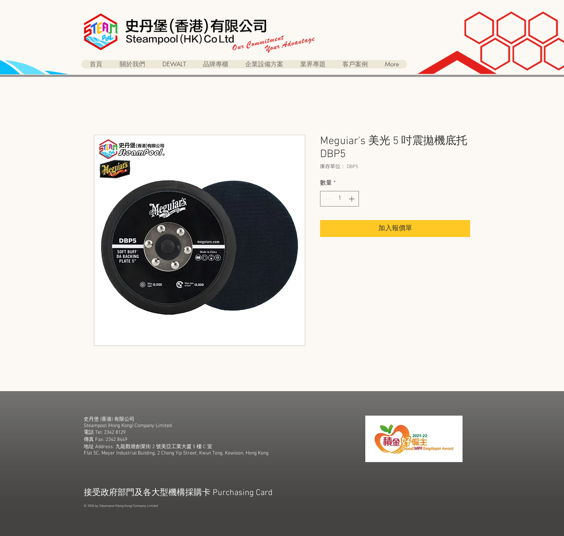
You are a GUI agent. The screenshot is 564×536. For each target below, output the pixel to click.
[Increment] (352, 198)
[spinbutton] (339, 198)
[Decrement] (326, 198)
